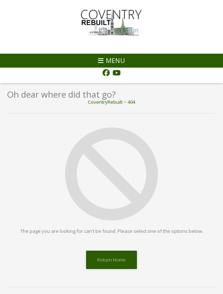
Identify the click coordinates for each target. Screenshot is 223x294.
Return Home (111, 259)
